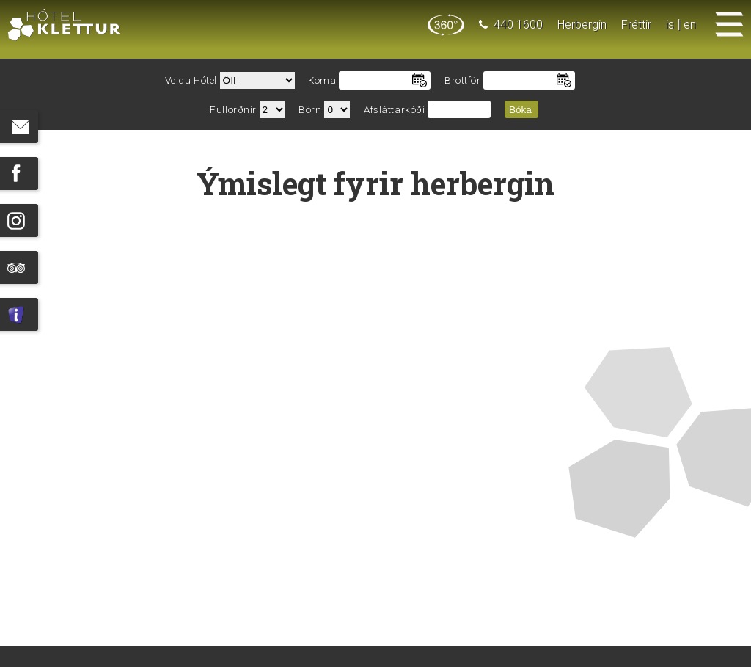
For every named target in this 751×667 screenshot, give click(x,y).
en (690, 25)
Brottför (462, 80)
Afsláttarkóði (394, 109)
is (670, 25)
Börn (309, 109)
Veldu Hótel (191, 80)
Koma (322, 80)
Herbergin (582, 25)
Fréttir (636, 25)
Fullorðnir (233, 109)
